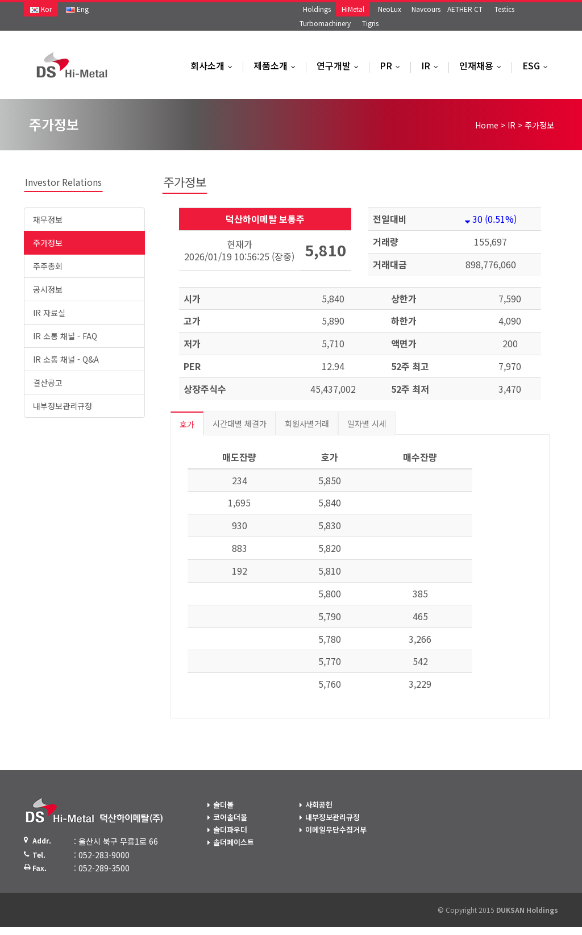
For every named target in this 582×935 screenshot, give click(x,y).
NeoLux (389, 9)
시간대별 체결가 (240, 423)
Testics (504, 9)
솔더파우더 (230, 829)
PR (392, 65)
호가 (187, 424)
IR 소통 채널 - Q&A (66, 359)
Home (486, 125)
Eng (77, 9)
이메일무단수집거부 (336, 829)
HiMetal (353, 9)
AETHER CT (465, 9)
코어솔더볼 (230, 817)
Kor (41, 9)
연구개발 (340, 65)
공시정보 (48, 289)
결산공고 (48, 382)
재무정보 (48, 219)
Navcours (425, 9)
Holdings (317, 9)
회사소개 (214, 65)
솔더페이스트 (233, 842)
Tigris (370, 23)
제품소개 (277, 65)
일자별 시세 (366, 423)
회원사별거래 (307, 423)
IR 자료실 (49, 312)
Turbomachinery (325, 23)
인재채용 (482, 65)
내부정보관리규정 (62, 406)
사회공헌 (318, 804)
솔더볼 (223, 804)
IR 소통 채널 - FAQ (65, 336)
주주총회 (48, 266)
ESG (537, 65)
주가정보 (48, 242)
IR (432, 65)
